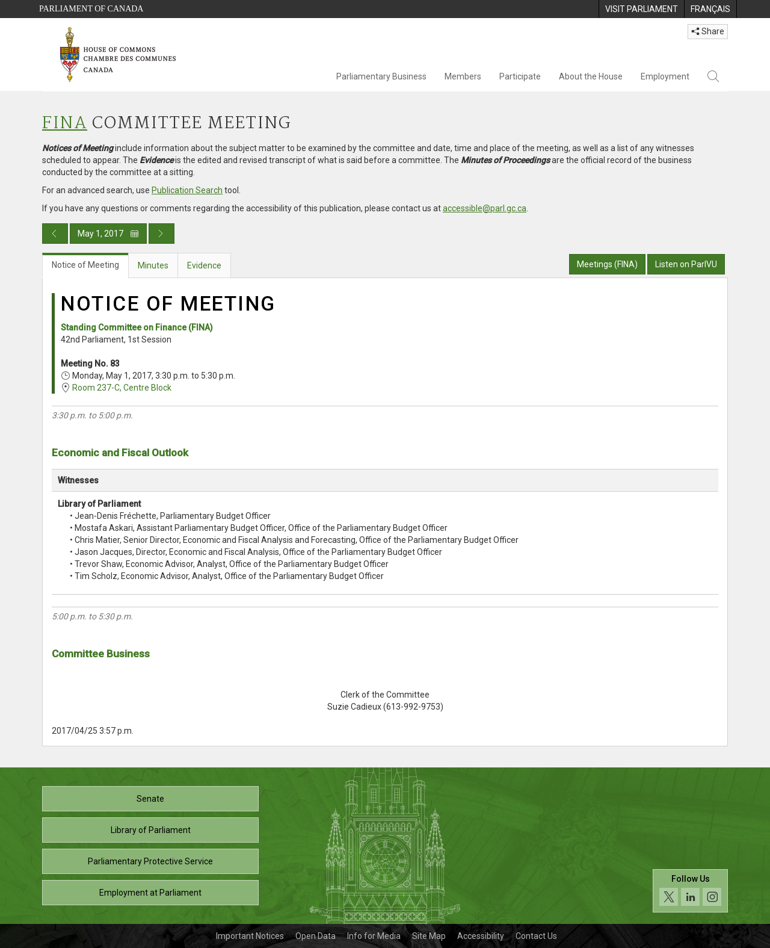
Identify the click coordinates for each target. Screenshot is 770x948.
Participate (520, 76)
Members (463, 76)
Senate (150, 799)
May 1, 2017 (108, 233)
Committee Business (101, 654)
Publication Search (187, 190)
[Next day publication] (161, 233)
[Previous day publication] (55, 233)
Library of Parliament (151, 830)
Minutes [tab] (153, 265)
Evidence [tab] (204, 265)
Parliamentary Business (381, 76)
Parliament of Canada (91, 8)
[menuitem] (641, 9)
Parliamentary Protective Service (150, 861)
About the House (591, 76)
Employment (665, 76)
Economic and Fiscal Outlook (120, 453)
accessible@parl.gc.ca (484, 208)
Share (707, 31)
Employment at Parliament (150, 892)
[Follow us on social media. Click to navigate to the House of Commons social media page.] (690, 891)
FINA (64, 123)
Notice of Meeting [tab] (85, 265)
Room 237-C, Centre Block (121, 387)
